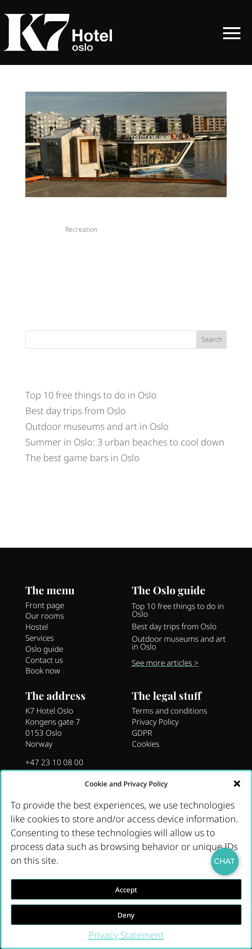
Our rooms (44, 615)
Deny (126, 915)
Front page (44, 605)
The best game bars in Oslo (82, 457)
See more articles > (165, 662)
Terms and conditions (169, 710)
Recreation (81, 229)
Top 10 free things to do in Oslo (91, 395)
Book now (42, 670)
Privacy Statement (126, 935)
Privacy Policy (155, 721)
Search (211, 339)
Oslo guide (44, 649)
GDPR (142, 732)
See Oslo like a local (61, 215)
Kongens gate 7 (52, 721)
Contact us (44, 660)
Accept (126, 889)
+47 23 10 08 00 (54, 762)
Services (39, 638)
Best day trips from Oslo (75, 410)
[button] (236, 783)
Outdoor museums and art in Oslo (97, 426)
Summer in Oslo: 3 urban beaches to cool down (124, 442)
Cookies (145, 743)
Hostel (36, 626)
